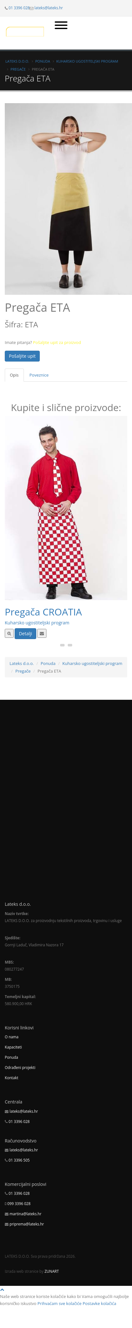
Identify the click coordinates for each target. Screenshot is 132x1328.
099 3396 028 (19, 1203)
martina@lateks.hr (25, 1213)
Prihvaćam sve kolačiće (60, 1303)
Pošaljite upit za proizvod (57, 342)
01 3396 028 (19, 7)
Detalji (25, 633)
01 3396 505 (19, 1160)
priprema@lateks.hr (27, 1223)
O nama (11, 1036)
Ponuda (42, 61)
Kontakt (11, 1077)
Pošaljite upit (22, 356)
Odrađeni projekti (20, 1067)
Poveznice (39, 375)
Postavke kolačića (99, 1303)
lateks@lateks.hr (48, 7)
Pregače (18, 69)
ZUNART (52, 1271)
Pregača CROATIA (43, 611)
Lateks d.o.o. (17, 61)
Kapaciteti (13, 1046)
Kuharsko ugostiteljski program (87, 61)
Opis (14, 375)
